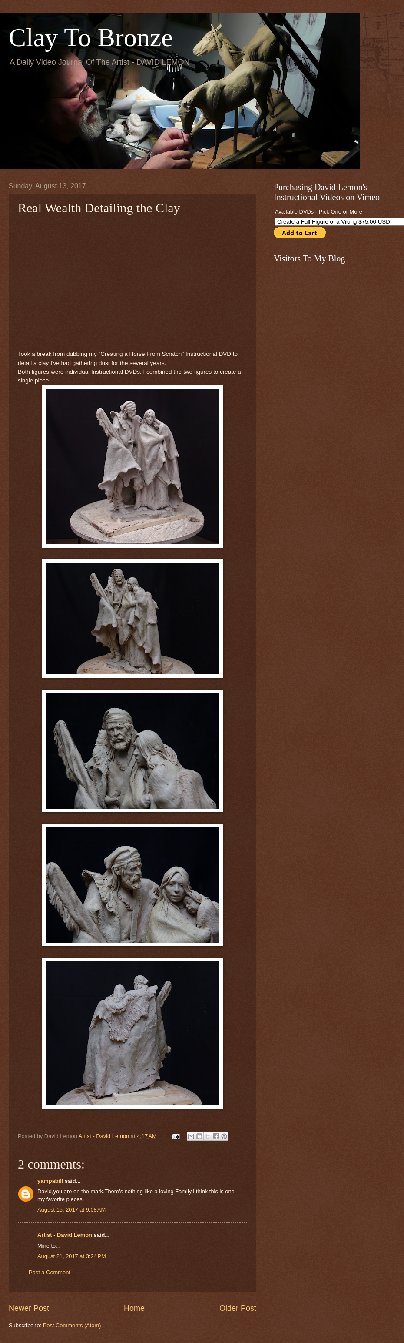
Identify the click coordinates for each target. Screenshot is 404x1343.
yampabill (50, 1181)
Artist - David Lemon (64, 1235)
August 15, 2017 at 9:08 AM (71, 1209)
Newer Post (29, 1308)
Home (134, 1308)
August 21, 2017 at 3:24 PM (71, 1256)
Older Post (237, 1308)
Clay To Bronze (91, 37)
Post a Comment (49, 1272)
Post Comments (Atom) (72, 1325)
